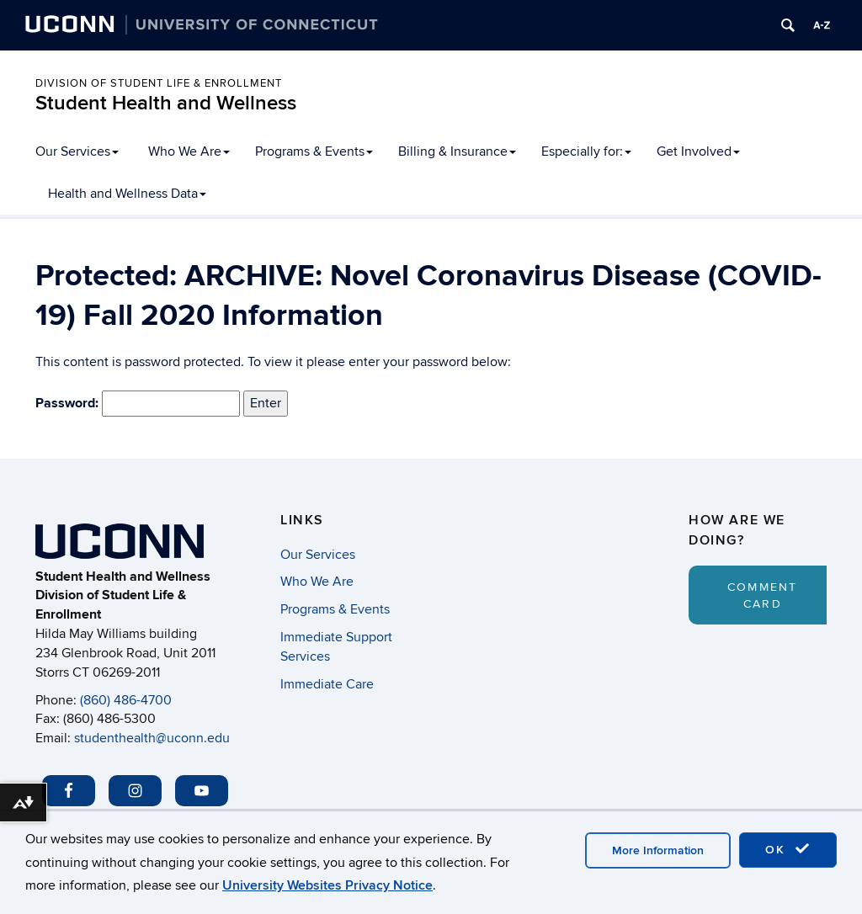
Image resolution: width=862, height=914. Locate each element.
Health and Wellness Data (127, 193)
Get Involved (698, 151)
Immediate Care (327, 684)
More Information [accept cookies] (658, 850)
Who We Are (189, 151)
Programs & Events (314, 151)
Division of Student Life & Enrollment (158, 83)
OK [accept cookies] (788, 849)
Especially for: (586, 151)
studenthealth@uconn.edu (152, 738)
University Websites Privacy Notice (327, 885)
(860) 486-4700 (126, 700)
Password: (137, 404)
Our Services (77, 151)
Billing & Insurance (457, 151)
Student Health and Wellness (165, 103)
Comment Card (762, 595)
